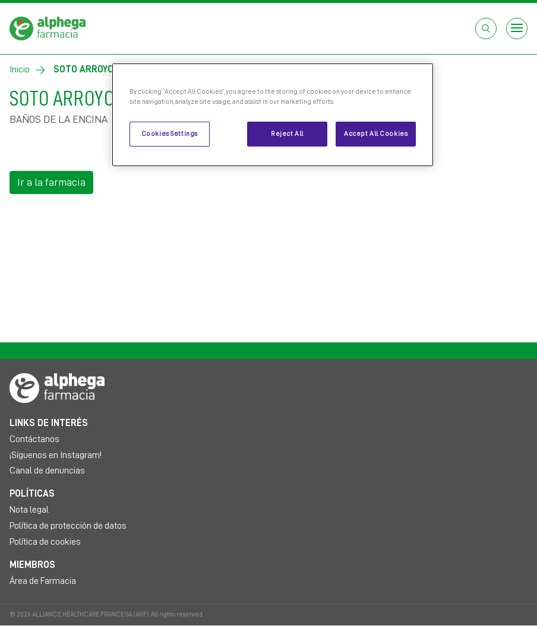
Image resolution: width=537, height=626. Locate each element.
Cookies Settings (169, 134)
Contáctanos (34, 439)
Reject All (287, 134)
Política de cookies (45, 541)
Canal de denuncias (47, 470)
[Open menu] (516, 28)
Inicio (20, 69)
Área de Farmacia (43, 581)
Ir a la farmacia (51, 182)
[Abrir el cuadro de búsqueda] (486, 28)
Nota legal (29, 509)
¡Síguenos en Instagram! (56, 455)
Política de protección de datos (68, 525)
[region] (273, 115)
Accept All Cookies (376, 134)
